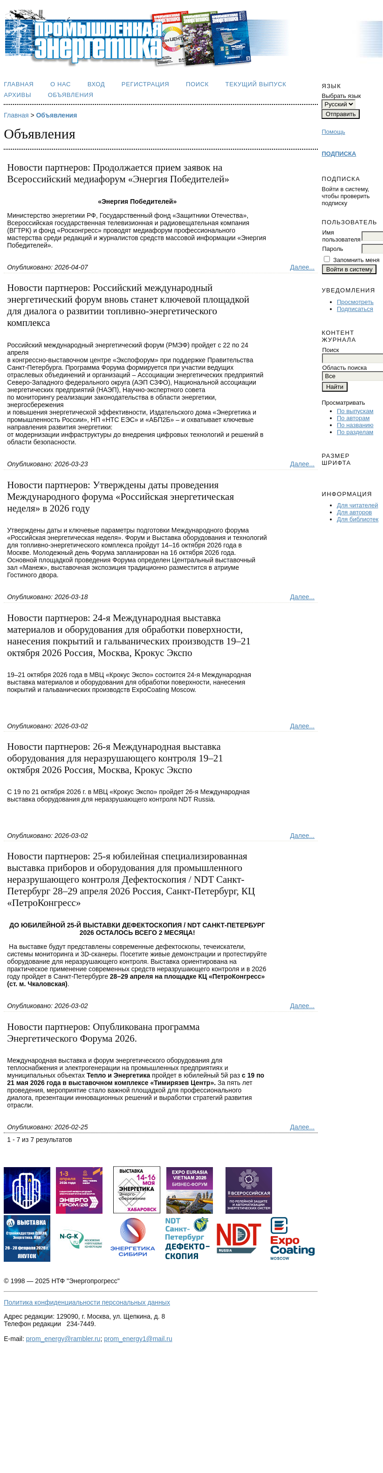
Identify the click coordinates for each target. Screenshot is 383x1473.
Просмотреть (355, 301)
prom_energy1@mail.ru (138, 1338)
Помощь (333, 131)
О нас (60, 84)
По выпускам (355, 411)
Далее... (302, 267)
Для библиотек (357, 519)
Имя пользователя (341, 236)
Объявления (71, 94)
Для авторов (354, 512)
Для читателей (357, 505)
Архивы (17, 94)
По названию (355, 425)
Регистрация (146, 84)
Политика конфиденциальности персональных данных (87, 1302)
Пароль (332, 248)
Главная (19, 84)
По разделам (355, 432)
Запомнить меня (356, 259)
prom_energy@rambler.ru (63, 1338)
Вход (96, 84)
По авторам (353, 418)
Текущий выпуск (256, 84)
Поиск (197, 84)
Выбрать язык (341, 95)
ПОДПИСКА (338, 153)
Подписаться (355, 308)
